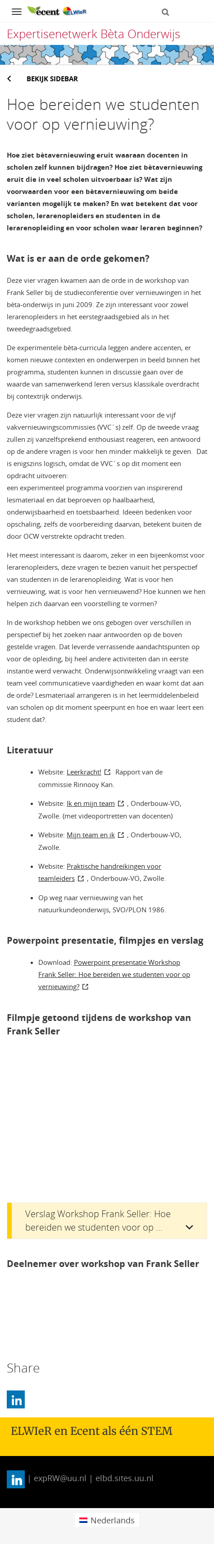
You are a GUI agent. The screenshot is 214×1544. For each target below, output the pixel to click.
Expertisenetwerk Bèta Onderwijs (93, 34)
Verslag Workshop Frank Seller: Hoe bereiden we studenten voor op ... (98, 1220)
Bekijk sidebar (52, 78)
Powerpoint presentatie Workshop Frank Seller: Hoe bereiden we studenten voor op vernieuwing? (114, 974)
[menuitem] (107, 1520)
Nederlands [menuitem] (113, 1520)
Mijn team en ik (91, 834)
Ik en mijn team (91, 803)
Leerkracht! (84, 771)
